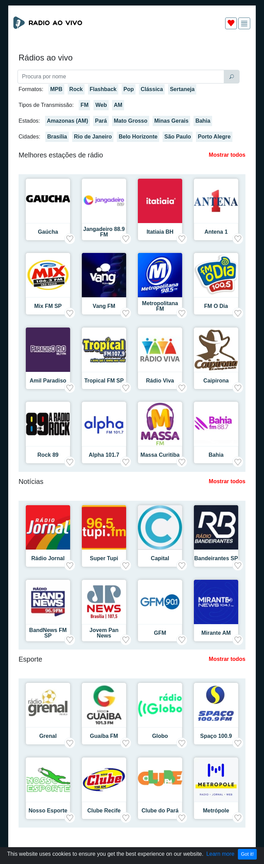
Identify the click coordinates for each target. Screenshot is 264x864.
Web (101, 105)
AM (118, 105)
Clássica (152, 89)
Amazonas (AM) (67, 121)
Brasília (57, 137)
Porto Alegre (214, 137)
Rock (76, 89)
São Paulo (177, 137)
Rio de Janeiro (93, 137)
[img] (244, 24)
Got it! (247, 854)
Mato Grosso (130, 121)
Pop (128, 89)
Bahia (202, 121)
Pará (101, 121)
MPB (56, 89)
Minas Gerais (171, 121)
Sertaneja (182, 89)
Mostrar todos (227, 155)
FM (84, 105)
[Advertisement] (132, 51)
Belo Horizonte (138, 137)
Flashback (103, 89)
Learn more (220, 854)
